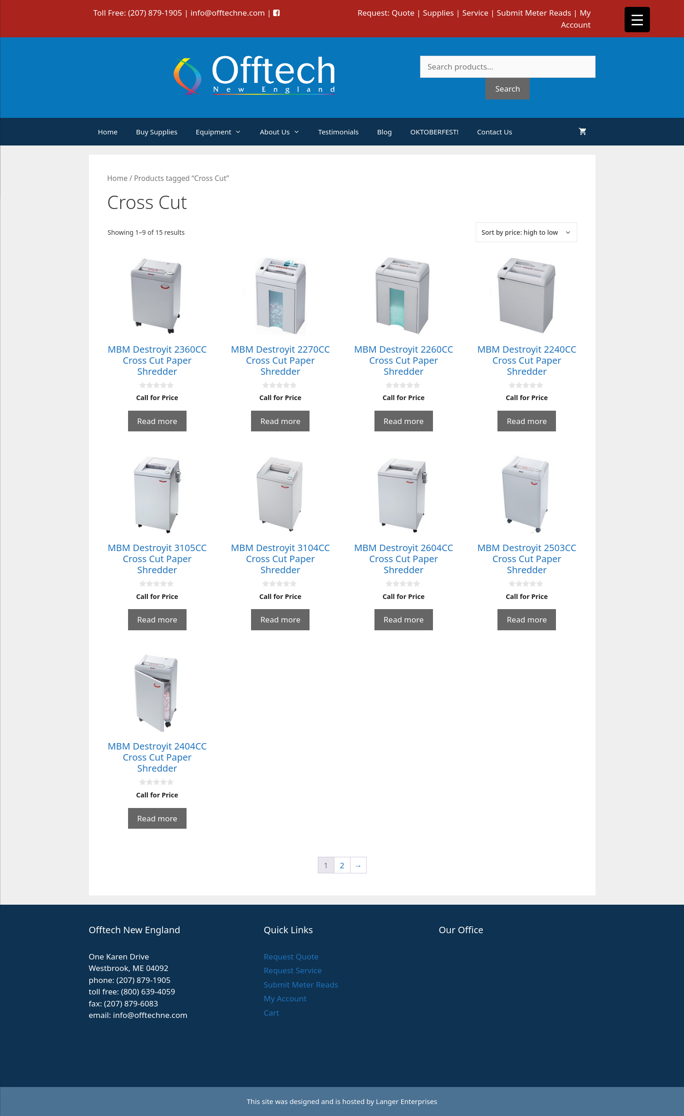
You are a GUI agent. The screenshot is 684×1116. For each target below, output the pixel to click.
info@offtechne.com (227, 12)
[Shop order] (526, 232)
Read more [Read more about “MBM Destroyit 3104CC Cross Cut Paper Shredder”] (280, 619)
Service (475, 12)
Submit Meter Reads (534, 12)
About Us (284, 131)
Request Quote (290, 956)
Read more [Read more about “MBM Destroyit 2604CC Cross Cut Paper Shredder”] (404, 619)
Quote (403, 12)
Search (507, 88)
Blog (384, 131)
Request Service (292, 970)
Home (108, 131)
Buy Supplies (156, 131)
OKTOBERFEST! (434, 131)
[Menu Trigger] (637, 19)
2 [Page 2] (342, 865)
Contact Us (494, 131)
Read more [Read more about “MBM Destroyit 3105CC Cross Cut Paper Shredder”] (157, 619)
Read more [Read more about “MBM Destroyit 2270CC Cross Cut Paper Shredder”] (280, 421)
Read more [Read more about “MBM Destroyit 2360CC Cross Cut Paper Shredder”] (157, 421)
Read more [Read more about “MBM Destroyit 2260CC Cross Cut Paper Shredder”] (404, 421)
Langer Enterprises (406, 1101)
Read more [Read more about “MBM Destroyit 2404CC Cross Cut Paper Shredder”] (157, 818)
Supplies (438, 12)
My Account (284, 998)
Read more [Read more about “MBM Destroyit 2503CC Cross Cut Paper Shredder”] (527, 619)
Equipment (223, 131)
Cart (271, 1012)
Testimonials (338, 131)
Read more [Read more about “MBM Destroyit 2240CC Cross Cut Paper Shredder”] (527, 421)
